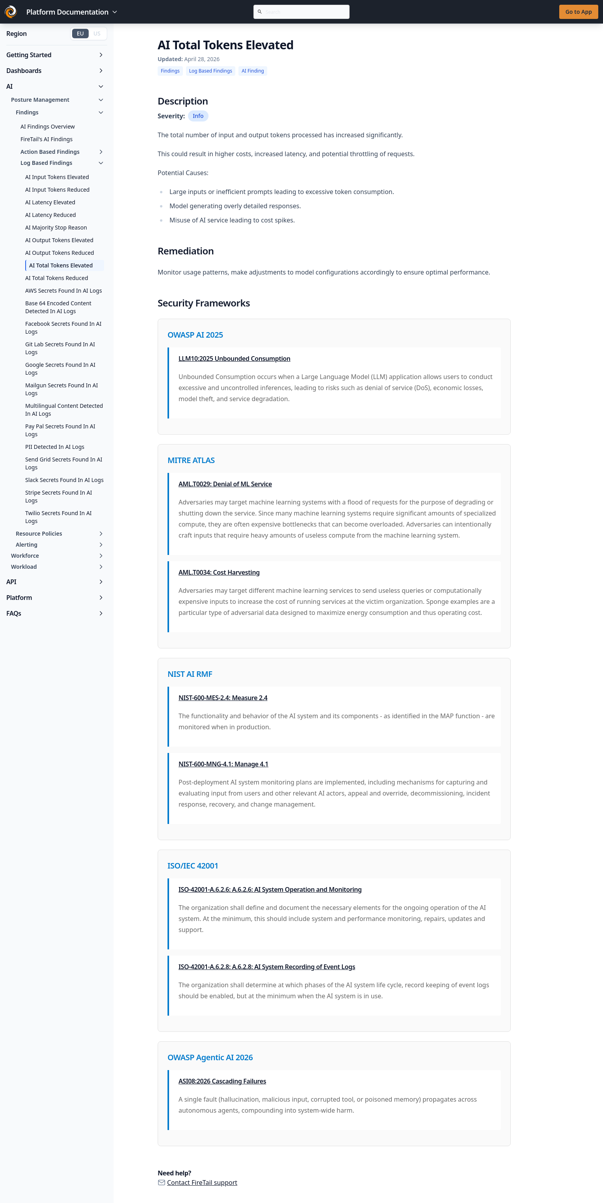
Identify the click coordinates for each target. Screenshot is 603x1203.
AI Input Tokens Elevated (57, 177)
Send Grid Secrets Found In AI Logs (63, 463)
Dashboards (55, 70)
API (55, 581)
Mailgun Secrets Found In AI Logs (61, 389)
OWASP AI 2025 (195, 334)
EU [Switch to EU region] (80, 33)
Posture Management (57, 99)
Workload (57, 566)
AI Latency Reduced (50, 215)
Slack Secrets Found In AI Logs (64, 480)
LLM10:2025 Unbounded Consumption (234, 358)
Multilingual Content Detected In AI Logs (64, 409)
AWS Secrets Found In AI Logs (63, 290)
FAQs (55, 613)
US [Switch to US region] (96, 33)
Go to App (579, 11)
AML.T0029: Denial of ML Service (225, 484)
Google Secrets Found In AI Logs (60, 368)
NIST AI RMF (190, 674)
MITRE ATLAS (191, 460)
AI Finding (253, 70)
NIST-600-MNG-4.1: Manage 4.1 (223, 764)
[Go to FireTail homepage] (11, 12)
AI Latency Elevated (50, 202)
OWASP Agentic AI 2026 (210, 1057)
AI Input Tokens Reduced (57, 189)
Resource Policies (60, 533)
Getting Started (55, 54)
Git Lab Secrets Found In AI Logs (60, 348)
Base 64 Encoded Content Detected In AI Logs (58, 307)
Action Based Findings (62, 151)
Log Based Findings (62, 162)
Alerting (60, 544)
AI (55, 86)
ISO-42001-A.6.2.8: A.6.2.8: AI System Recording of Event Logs (267, 966)
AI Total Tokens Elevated (61, 265)
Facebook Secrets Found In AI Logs (63, 327)
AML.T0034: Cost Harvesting (219, 572)
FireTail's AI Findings (46, 139)
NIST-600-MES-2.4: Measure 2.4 (223, 697)
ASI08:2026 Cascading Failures (222, 1081)
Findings (60, 112)
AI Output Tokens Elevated (59, 240)
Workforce (57, 555)
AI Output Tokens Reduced (59, 252)
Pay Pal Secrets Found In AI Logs (60, 430)
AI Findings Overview (47, 126)
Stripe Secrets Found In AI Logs (58, 496)
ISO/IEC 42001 (193, 865)
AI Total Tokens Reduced (56, 278)
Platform (55, 597)
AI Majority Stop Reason (56, 227)
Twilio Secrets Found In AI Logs (58, 517)
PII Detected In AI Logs (54, 446)
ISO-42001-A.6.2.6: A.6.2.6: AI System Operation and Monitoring (270, 889)
